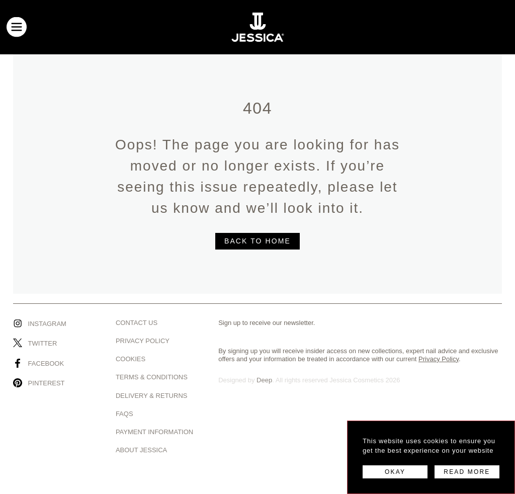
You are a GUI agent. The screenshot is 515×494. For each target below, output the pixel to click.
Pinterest (46, 383)
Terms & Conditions (152, 377)
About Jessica (141, 450)
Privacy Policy (142, 341)
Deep (264, 380)
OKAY (395, 471)
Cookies (130, 359)
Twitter (42, 343)
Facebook (46, 363)
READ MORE (467, 471)
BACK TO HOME (257, 241)
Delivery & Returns (152, 395)
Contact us (136, 322)
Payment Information (154, 432)
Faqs (124, 414)
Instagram (47, 323)
